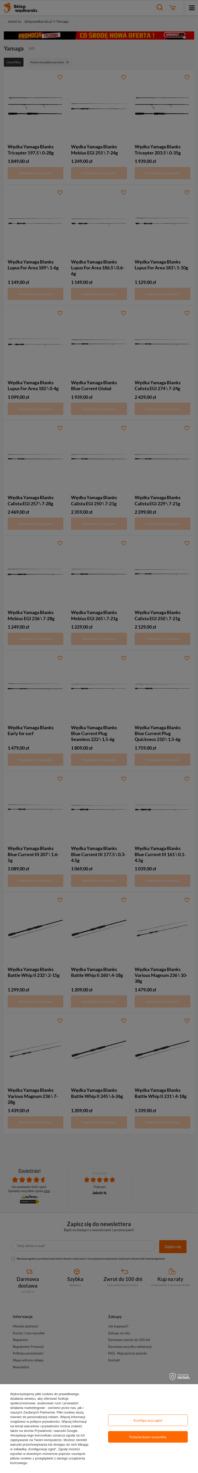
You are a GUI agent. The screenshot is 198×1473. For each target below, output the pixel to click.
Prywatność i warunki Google (55, 1431)
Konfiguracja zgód (148, 1420)
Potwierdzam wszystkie (147, 1437)
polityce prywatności (45, 1421)
